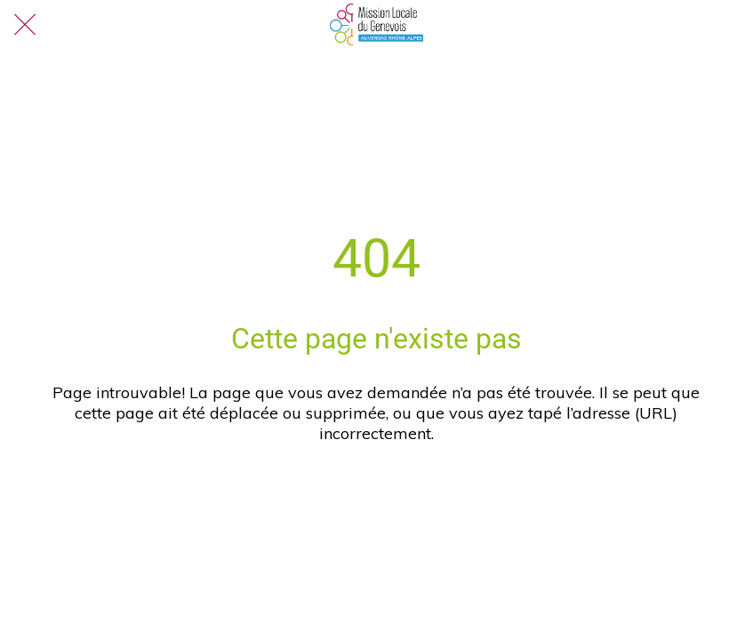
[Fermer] (25, 25)
